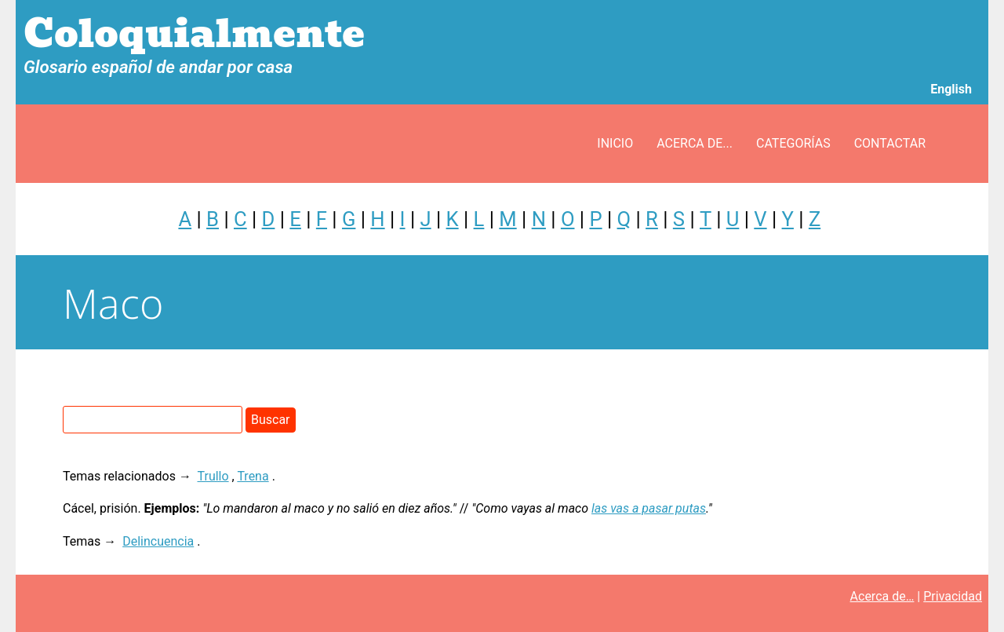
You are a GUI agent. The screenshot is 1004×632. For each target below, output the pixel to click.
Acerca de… (882, 596)
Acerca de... (695, 143)
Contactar (890, 143)
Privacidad (952, 596)
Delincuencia (158, 541)
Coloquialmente (194, 34)
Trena (252, 476)
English (951, 89)
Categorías (793, 143)
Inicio (615, 143)
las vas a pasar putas (648, 508)
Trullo (213, 476)
